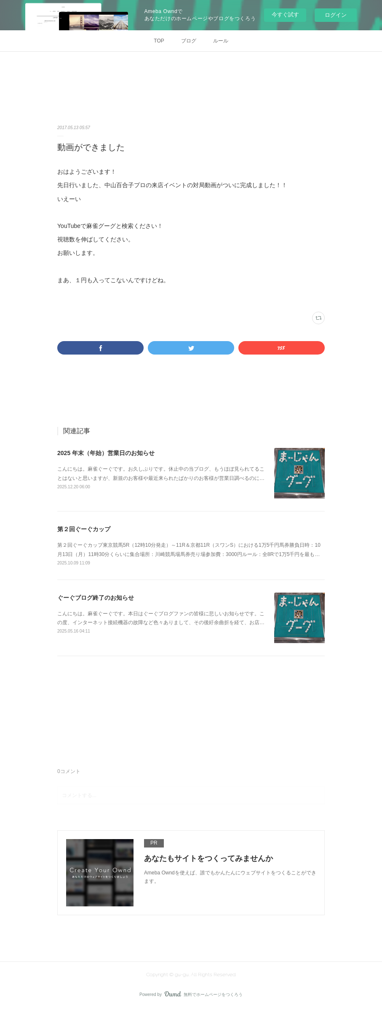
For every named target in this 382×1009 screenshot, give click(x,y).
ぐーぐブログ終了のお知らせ (95, 597)
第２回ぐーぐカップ (83, 529)
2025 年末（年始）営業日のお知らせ (106, 453)
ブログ (188, 41)
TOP (159, 41)
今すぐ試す (285, 14)
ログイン (336, 15)
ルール (220, 41)
